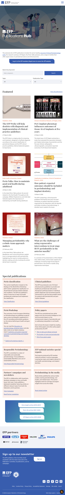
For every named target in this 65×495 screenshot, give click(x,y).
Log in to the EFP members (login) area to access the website (32, 61)
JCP (4, 55)
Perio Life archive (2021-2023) (31, 410)
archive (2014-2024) (32, 417)
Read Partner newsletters (11, 394)
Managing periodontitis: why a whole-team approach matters (16, 243)
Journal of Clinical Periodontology (50, 53)
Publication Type (38, 78)
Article (10, 121)
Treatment (5, 121)
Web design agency (51, 493)
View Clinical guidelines (42, 301)
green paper (47, 337)
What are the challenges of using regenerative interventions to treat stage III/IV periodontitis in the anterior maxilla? (47, 245)
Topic (4, 78)
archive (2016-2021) (31, 405)
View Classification (9, 301)
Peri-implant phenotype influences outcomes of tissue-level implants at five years (47, 127)
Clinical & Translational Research (42, 121)
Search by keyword (9, 70)
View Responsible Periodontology (14, 364)
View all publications (56, 91)
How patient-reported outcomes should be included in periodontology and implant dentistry (48, 187)
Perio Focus (40, 337)
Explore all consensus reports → (14, 341)
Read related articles (41, 390)
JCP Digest (54, 121)
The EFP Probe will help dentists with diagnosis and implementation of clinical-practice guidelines (15, 127)
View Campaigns (9, 391)
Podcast (19, 178)
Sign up (39, 459)
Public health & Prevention (10, 178)
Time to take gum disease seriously (47, 332)
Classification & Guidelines (41, 178)
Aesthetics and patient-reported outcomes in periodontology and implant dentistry (16, 334)
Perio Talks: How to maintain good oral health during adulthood (16, 184)
